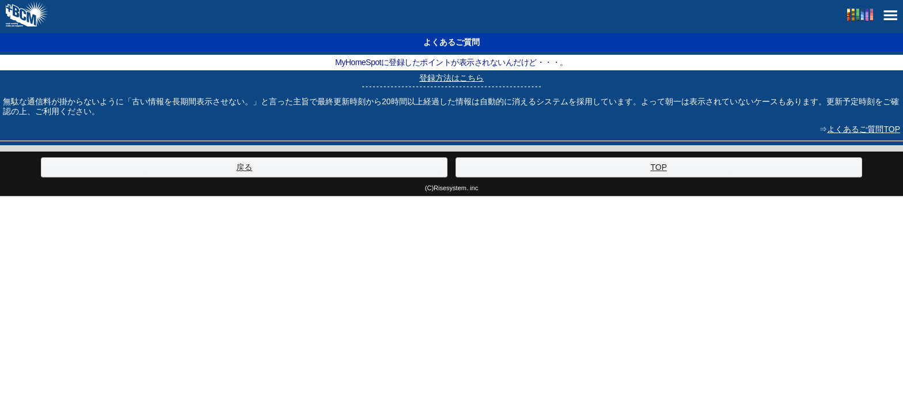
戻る (244, 167)
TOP (658, 167)
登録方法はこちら (451, 77)
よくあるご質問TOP (863, 129)
